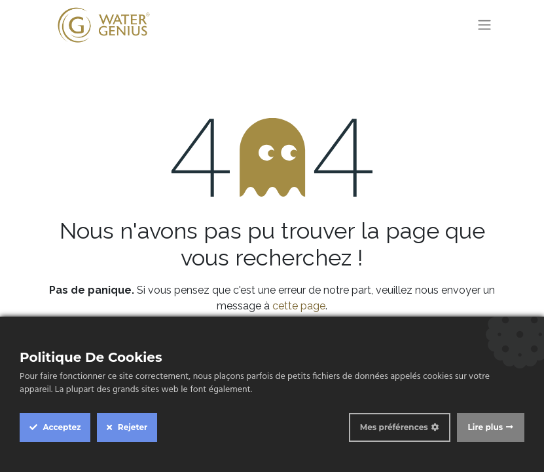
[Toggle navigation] (484, 25)
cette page (298, 306)
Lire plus (485, 427)
